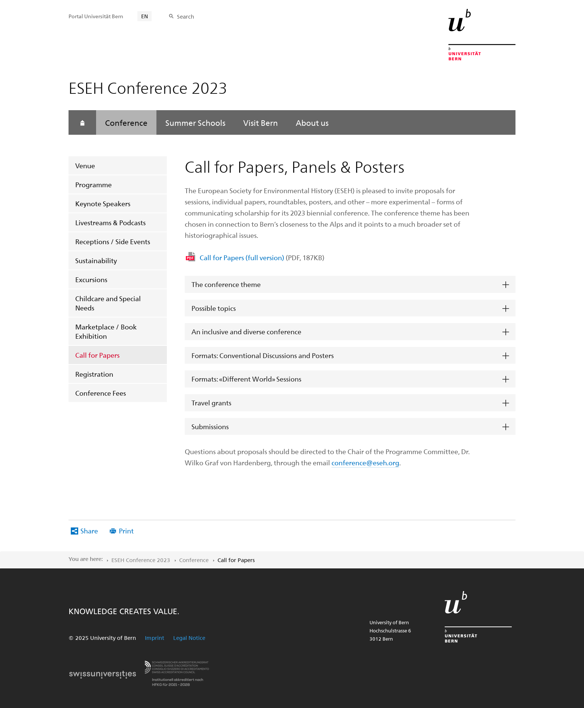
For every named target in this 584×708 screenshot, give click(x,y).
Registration (94, 374)
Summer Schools (195, 122)
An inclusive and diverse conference (246, 331)
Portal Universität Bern (96, 16)
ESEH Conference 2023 (140, 560)
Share (89, 530)
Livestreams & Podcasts (110, 222)
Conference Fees (100, 393)
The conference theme (226, 284)
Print (126, 530)
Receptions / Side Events (112, 241)
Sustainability (96, 260)
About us (312, 122)
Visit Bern (260, 122)
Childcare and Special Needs (108, 303)
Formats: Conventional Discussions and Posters (262, 355)
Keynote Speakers (102, 203)
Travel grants (211, 402)
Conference (126, 122)
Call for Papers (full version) (262, 257)
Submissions (210, 426)
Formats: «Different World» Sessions (246, 378)
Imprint (154, 637)
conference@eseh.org (365, 462)
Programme (93, 184)
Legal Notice (189, 637)
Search (185, 16)
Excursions (91, 279)
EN (144, 16)
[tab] (350, 284)
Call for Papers (97, 355)
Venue (85, 165)
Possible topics (213, 308)
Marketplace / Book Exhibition (106, 331)
